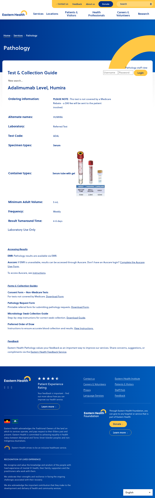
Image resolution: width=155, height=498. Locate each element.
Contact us (63, 3)
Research (143, 14)
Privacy (87, 390)
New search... (15, 80)
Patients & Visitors (71, 13)
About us (90, 4)
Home (7, 35)
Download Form (55, 296)
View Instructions (84, 328)
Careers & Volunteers (123, 13)
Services (38, 14)
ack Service (60, 352)
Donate (105, 4)
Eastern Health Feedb (42, 352)
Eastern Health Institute (127, 378)
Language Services (93, 395)
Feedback (77, 4)
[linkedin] (11, 387)
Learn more (48, 406)
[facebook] (4, 387)
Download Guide (76, 317)
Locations (52, 14)
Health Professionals (96, 13)
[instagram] (8, 387)
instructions (39, 273)
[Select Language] (138, 492)
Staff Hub (120, 390)
